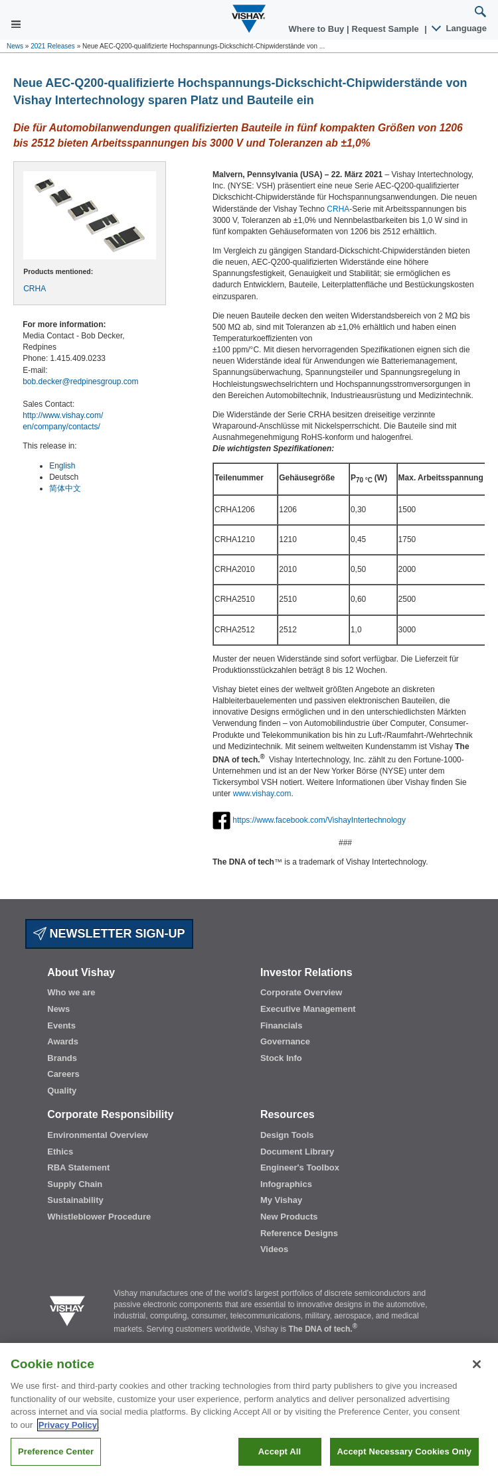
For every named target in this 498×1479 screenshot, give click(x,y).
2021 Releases (53, 46)
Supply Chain (74, 1184)
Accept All (279, 1451)
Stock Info (281, 1058)
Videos (274, 1249)
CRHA (34, 288)
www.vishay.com (262, 793)
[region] (249, 1411)
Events (61, 1025)
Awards (62, 1041)
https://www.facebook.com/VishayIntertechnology (319, 819)
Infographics (286, 1184)
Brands (62, 1058)
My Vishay (281, 1200)
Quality (61, 1090)
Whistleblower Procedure (99, 1217)
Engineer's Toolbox (299, 1167)
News (15, 46)
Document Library (297, 1152)
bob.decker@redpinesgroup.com (80, 381)
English (62, 465)
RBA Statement (78, 1167)
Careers (63, 1074)
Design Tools (287, 1135)
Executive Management (308, 1009)
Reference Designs (299, 1233)
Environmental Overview (97, 1135)
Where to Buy (318, 29)
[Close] (476, 1364)
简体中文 (65, 488)
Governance (285, 1041)
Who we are (71, 992)
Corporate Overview (301, 992)
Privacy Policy (68, 1425)
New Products (289, 1217)
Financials (281, 1025)
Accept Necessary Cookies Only (404, 1451)
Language (460, 28)
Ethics (60, 1152)
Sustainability (75, 1200)
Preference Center (56, 1451)
